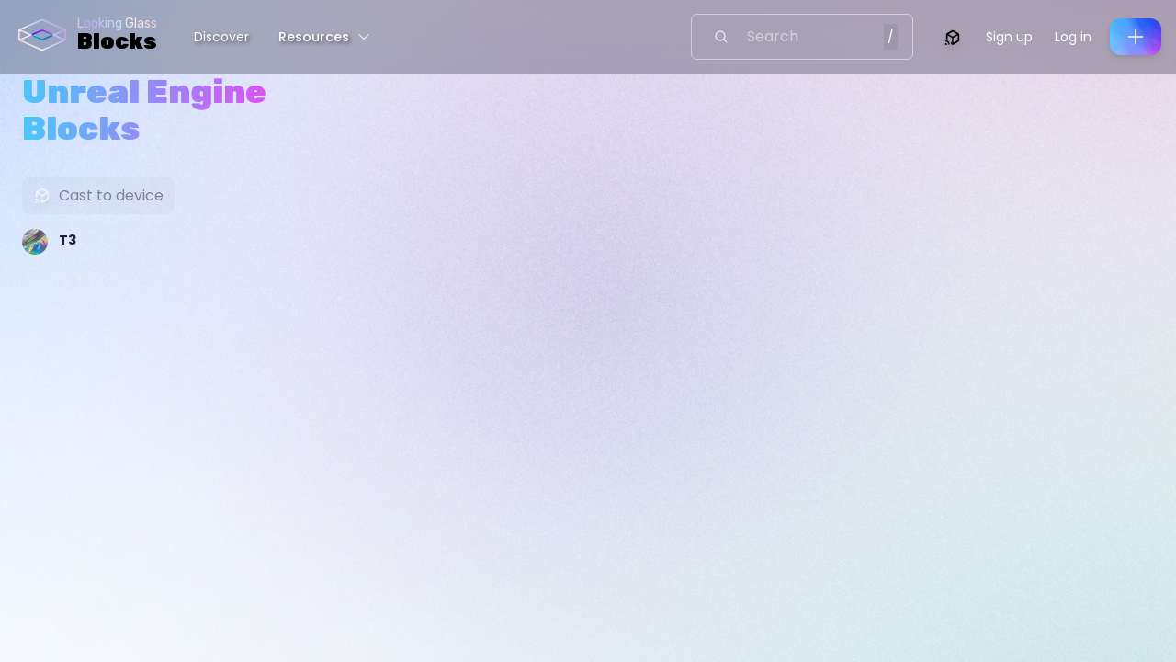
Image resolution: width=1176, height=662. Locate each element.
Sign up (1009, 37)
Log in (1073, 37)
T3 (67, 240)
